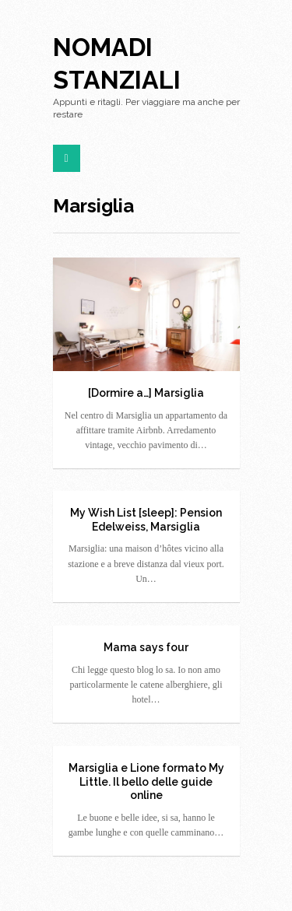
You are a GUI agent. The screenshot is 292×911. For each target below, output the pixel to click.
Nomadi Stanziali (117, 63)
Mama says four (146, 647)
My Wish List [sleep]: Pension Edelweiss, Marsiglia (146, 519)
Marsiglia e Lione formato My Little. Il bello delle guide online (146, 781)
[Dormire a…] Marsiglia (146, 393)
